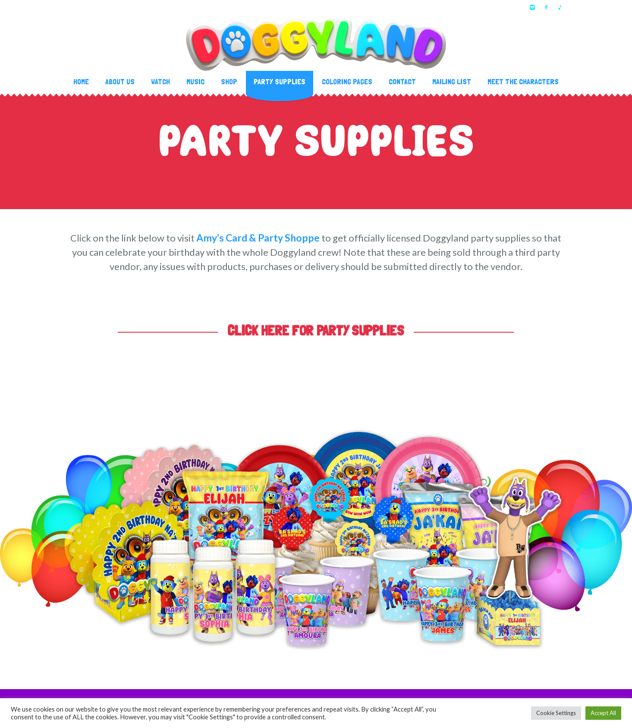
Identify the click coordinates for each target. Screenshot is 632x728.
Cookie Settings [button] (556, 712)
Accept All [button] (603, 712)
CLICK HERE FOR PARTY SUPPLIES (316, 330)
